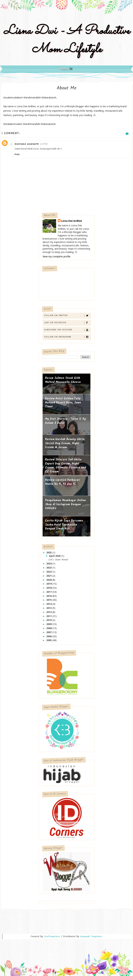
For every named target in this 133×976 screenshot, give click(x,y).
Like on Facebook (67, 322)
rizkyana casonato (27, 144)
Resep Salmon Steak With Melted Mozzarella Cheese (63, 380)
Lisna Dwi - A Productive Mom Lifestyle (67, 40)
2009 (49, 624)
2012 (49, 612)
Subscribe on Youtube (67, 329)
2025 (49, 552)
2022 (49, 571)
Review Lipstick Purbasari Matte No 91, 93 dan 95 (62, 482)
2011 (49, 616)
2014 (49, 603)
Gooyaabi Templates (91, 936)
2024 (49, 563)
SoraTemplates (52, 936)
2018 (49, 587)
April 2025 (55, 555)
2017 (49, 591)
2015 (49, 599)
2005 (49, 640)
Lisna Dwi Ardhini (71, 220)
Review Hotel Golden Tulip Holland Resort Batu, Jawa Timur (63, 402)
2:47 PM (43, 144)
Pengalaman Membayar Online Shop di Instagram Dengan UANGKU (65, 504)
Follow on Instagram (67, 337)
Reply (17, 154)
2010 (49, 620)
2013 (49, 608)
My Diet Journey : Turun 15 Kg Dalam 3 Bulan (65, 421)
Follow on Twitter (67, 315)
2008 (49, 628)
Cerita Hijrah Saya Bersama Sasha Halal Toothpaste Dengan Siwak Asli (64, 524)
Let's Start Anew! (58, 560)
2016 (49, 596)
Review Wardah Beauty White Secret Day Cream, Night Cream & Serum (65, 443)
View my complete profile (56, 256)
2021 (49, 575)
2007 (49, 632)
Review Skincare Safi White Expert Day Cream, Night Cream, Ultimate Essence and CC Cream (65, 465)
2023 (49, 567)
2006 (49, 636)
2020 (49, 579)
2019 (49, 583)
